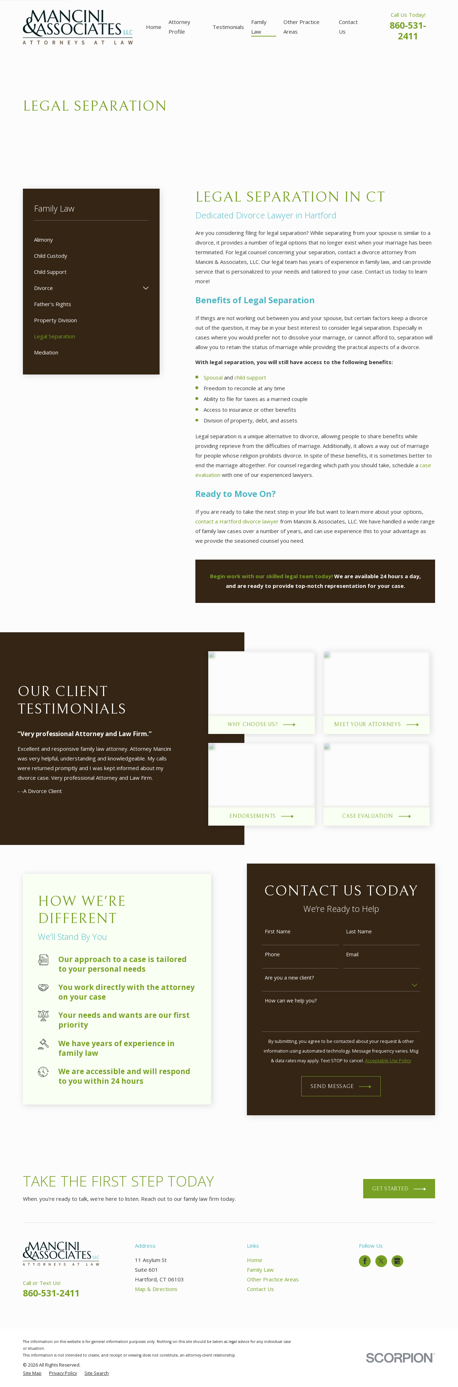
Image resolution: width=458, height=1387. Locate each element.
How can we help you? (298, 1001)
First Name (285, 932)
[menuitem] (91, 240)
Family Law (260, 1269)
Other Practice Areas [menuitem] (301, 26)
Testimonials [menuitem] (228, 26)
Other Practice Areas (273, 1279)
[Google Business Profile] (397, 1261)
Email (360, 955)
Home (254, 1259)
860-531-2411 (408, 30)
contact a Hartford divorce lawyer (237, 521)
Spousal (213, 377)
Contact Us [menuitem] (348, 26)
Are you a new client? (296, 978)
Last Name (366, 932)
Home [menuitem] (153, 26)
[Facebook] (365, 1261)
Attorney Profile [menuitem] (179, 26)
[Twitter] (381, 1261)
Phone (279, 955)
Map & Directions (156, 1288)
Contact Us (260, 1288)
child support (250, 377)
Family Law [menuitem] (259, 26)
